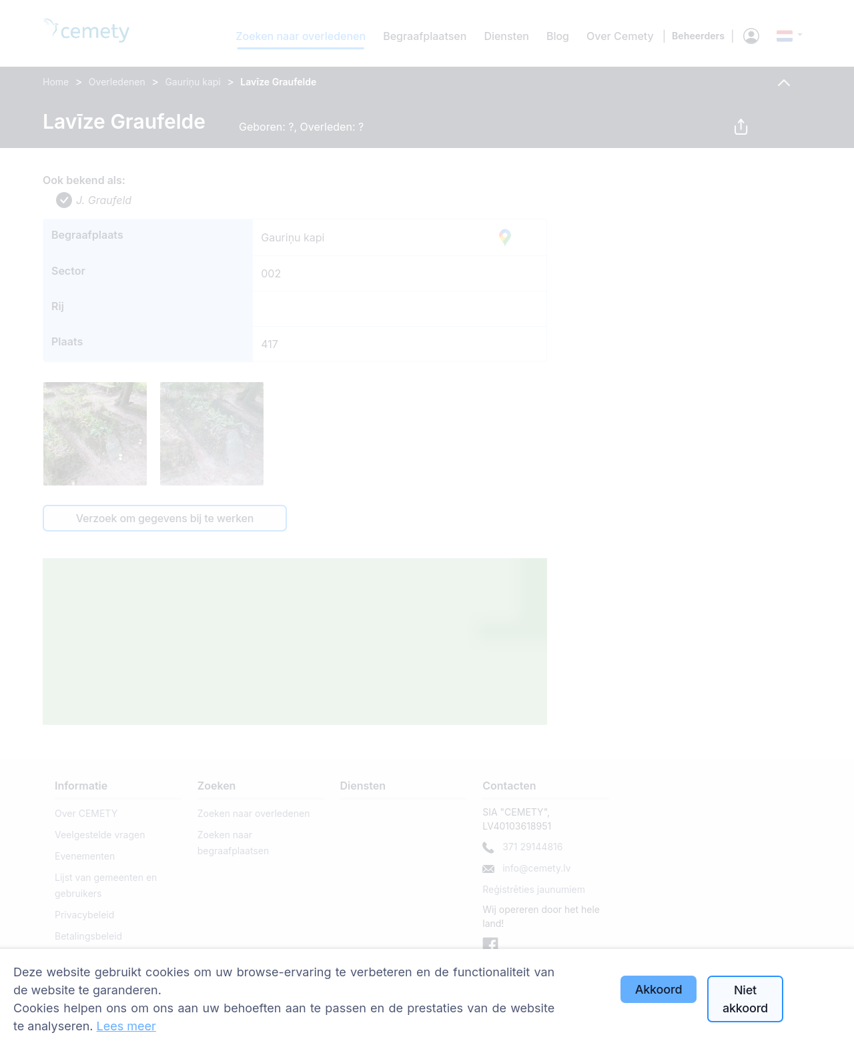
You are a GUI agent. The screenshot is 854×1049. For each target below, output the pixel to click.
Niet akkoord (745, 999)
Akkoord (659, 989)
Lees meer (126, 1026)
